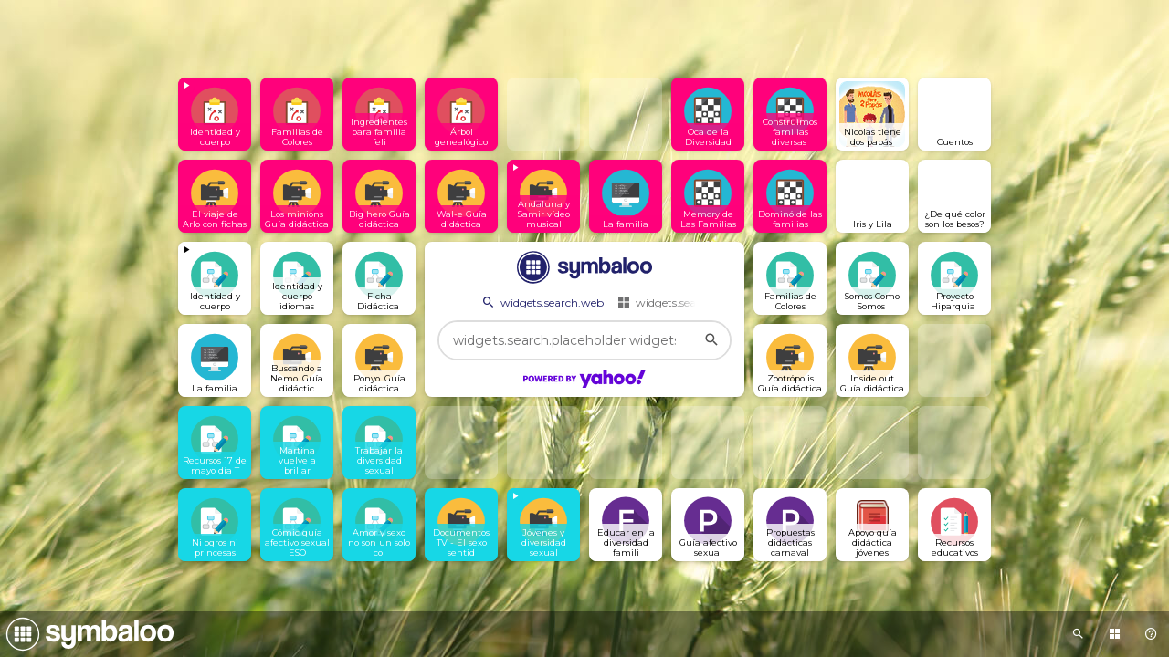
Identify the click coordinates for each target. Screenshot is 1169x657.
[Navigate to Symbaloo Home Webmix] (87, 634)
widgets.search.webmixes (692, 302)
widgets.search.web (541, 302)
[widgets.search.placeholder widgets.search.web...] (584, 340)
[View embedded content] (214, 114)
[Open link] (296, 114)
